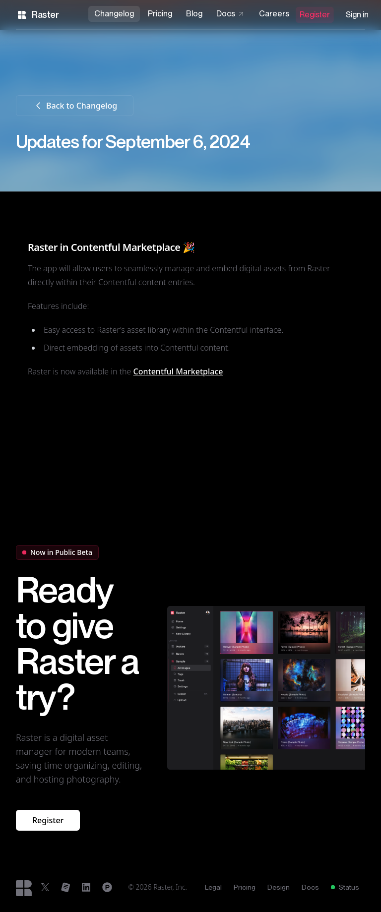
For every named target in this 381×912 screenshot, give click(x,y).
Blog (194, 13)
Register (315, 14)
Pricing (160, 13)
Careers (274, 13)
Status (345, 887)
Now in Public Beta (57, 552)
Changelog (114, 13)
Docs (230, 13)
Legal (213, 887)
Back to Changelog (74, 106)
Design (278, 887)
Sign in (357, 14)
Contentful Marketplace (178, 371)
